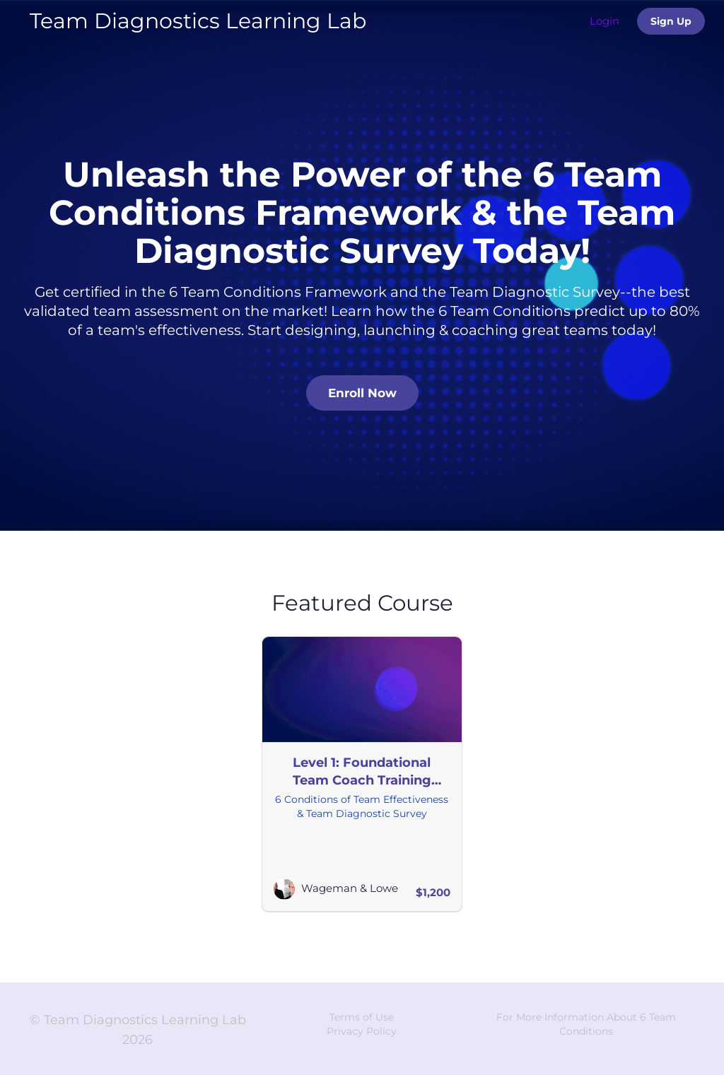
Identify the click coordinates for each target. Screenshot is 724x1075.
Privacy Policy (362, 1031)
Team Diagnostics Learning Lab (198, 21)
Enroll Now (362, 393)
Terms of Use (361, 1017)
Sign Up (670, 21)
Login (604, 21)
